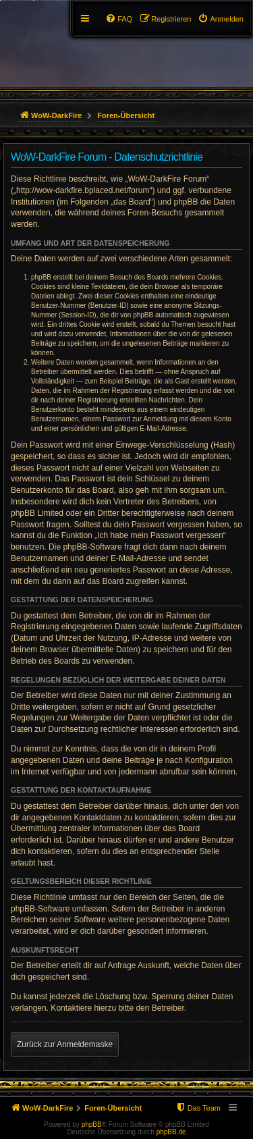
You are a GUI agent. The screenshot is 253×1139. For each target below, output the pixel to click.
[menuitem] (221, 19)
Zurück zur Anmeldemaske (65, 1044)
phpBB (92, 1124)
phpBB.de (171, 1132)
